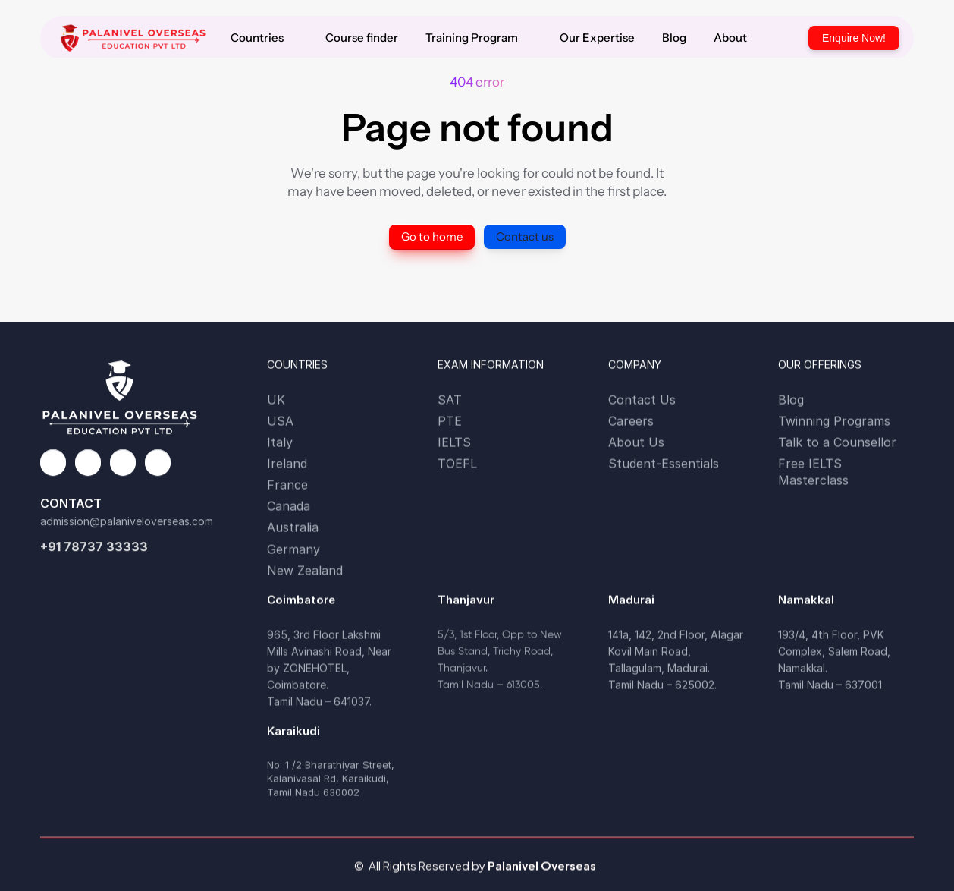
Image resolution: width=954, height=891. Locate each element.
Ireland (287, 463)
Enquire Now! (854, 38)
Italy (280, 442)
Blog (791, 400)
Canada (288, 506)
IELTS (454, 442)
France (287, 485)
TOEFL (457, 463)
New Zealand (305, 572)
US (276, 421)
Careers (631, 421)
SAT (450, 400)
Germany (293, 550)
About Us (636, 442)
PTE (450, 421)
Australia (293, 527)
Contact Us (642, 400)
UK (276, 400)
